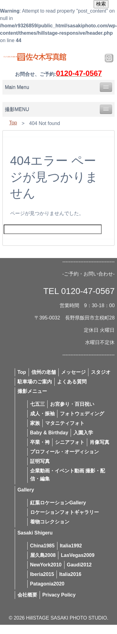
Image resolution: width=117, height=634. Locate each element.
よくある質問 (72, 381)
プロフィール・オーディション (64, 451)
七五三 (37, 404)
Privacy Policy (59, 594)
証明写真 (40, 461)
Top (13, 122)
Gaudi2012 (79, 564)
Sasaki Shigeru (35, 532)
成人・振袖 (42, 413)
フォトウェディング (82, 413)
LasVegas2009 (77, 555)
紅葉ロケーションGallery (58, 502)
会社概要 (27, 594)
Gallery (26, 489)
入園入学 (83, 432)
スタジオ (101, 372)
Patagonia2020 (47, 583)
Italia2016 (70, 574)
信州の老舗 (43, 372)
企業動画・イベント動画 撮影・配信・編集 (67, 474)
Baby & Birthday (49, 432)
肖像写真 (99, 442)
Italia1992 (71, 545)
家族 (35, 423)
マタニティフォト (64, 423)
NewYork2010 (46, 564)
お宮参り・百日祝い (72, 404)
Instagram (109, 58)
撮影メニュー (32, 391)
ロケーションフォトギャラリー (64, 512)
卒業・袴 (40, 442)
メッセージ (73, 372)
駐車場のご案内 (35, 381)
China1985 (42, 545)
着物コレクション (49, 521)
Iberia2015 (42, 574)
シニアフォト (69, 442)
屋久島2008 (43, 555)
